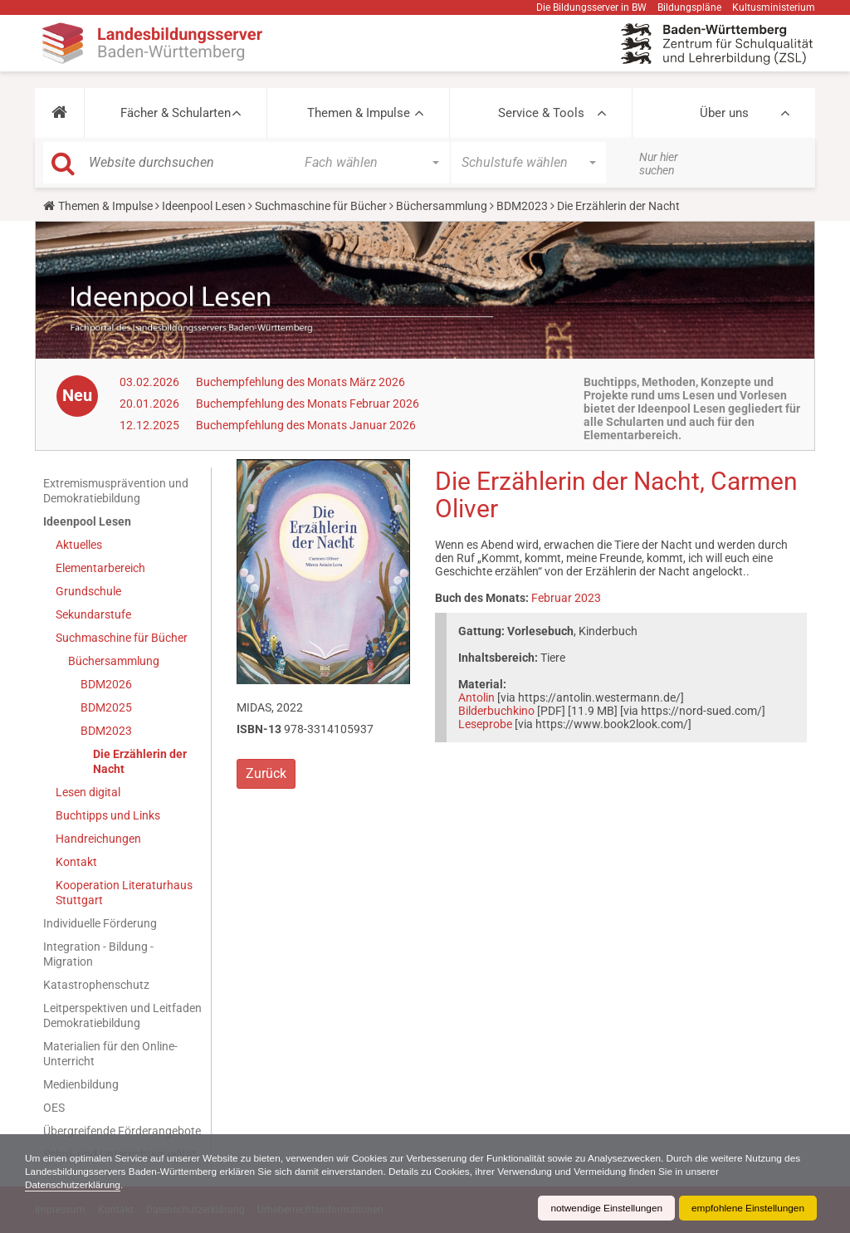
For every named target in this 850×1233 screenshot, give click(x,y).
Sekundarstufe (93, 614)
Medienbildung (81, 1084)
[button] (59, 112)
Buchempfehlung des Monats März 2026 (300, 382)
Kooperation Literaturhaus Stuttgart (124, 892)
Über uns (724, 112)
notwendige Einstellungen (604, 1208)
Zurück (266, 773)
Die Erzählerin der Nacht (140, 761)
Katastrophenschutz (96, 984)
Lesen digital (88, 792)
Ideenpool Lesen (204, 206)
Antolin (476, 697)
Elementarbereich (100, 568)
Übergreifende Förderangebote (122, 1131)
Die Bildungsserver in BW (591, 7)
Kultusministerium (773, 7)
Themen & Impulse (358, 112)
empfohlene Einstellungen (747, 1208)
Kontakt (76, 861)
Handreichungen (98, 838)
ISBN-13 (259, 729)
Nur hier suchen (658, 163)
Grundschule (88, 591)
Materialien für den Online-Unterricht (110, 1054)
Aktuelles (79, 544)
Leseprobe (485, 724)
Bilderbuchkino (496, 710)
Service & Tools (541, 112)
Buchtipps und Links (108, 815)
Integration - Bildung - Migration (98, 954)
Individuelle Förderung (100, 923)
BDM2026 (106, 684)
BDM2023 (522, 206)
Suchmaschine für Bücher (321, 206)
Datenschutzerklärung (73, 1185)
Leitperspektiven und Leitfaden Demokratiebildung (122, 1015)
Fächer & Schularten (175, 112)
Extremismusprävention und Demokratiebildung (115, 491)
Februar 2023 (566, 597)
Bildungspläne (689, 7)
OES (54, 1107)
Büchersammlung (441, 206)
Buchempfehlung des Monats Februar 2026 (307, 403)
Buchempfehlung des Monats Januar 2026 (306, 425)
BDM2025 (106, 707)
